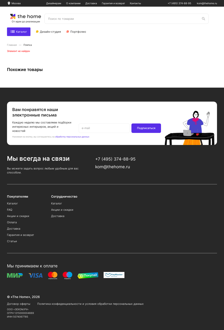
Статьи (12, 241)
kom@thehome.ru (207, 3)
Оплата (12, 222)
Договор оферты (18, 304)
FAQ (9, 209)
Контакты (135, 3)
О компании (73, 3)
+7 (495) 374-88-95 (179, 3)
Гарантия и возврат (113, 3)
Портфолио (78, 31)
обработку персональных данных (72, 136)
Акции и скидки (18, 216)
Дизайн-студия (50, 31)
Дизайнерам (53, 3)
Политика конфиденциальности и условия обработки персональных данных (90, 304)
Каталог (18, 31)
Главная (12, 44)
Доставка (91, 3)
